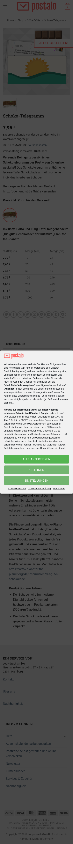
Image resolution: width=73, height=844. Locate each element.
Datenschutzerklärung (39, 488)
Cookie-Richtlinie (17, 488)
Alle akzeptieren (36, 459)
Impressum (59, 488)
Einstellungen (37, 480)
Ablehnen (37, 470)
